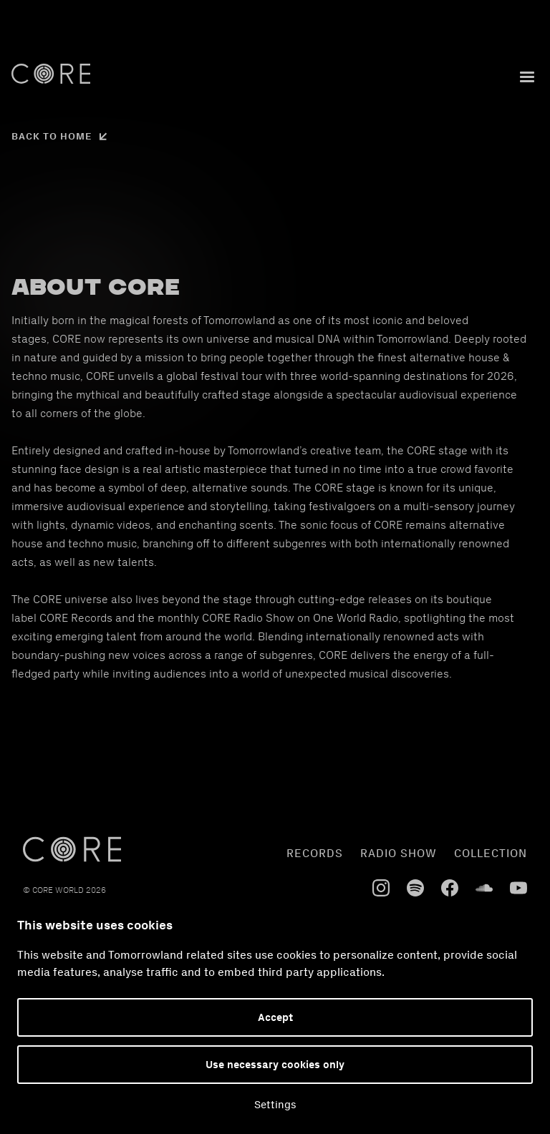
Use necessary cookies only (275, 1064)
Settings (275, 1104)
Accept (275, 1017)
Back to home (51, 136)
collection (490, 853)
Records (314, 853)
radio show (398, 853)
